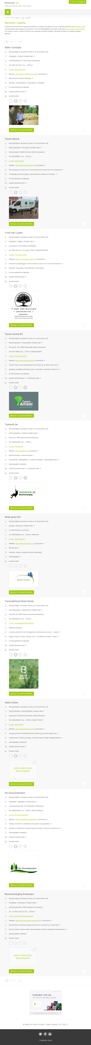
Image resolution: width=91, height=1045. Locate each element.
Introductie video (34, 378)
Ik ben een (77, 2)
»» (20, 41)
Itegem (20, 241)
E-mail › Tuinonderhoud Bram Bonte (21, 623)
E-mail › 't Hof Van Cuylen (17, 255)
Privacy (50, 1040)
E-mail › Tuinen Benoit (16, 161)
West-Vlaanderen (15, 147)
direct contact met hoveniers (75, 29)
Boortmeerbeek (27, 711)
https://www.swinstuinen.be (24, 729)
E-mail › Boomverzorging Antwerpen (21, 916)
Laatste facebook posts (18, 92)
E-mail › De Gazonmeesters (18, 815)
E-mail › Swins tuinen (16, 724)
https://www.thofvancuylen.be (25, 259)
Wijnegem (21, 802)
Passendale (27, 343)
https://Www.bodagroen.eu (24, 543)
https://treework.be (21, 451)
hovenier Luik (79, 26)
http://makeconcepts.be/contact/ (26, 74)
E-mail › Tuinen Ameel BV (17, 356)
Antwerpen (12, 56)
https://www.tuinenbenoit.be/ (25, 165)
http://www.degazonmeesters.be (26, 819)
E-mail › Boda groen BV (17, 539)
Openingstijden (15, 557)
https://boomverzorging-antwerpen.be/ (28, 920)
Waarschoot (26, 610)
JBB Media (43, 1040)
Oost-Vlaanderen (14, 433)
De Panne (26, 147)
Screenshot (43, 74)
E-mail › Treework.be (16, 446)
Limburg (11, 526)
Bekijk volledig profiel (21, 130)
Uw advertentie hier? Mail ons (45, 1013)
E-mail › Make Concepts (17, 69)
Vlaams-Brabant (14, 711)
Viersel (20, 56)
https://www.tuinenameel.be (24, 360)
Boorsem (19, 526)
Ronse (24, 433)
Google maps (29, 56)
